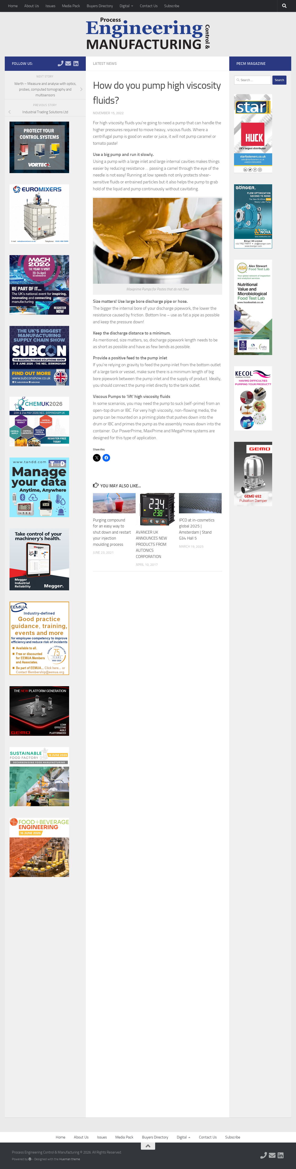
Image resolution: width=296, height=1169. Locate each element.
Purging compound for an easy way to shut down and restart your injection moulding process (112, 532)
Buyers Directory (100, 6)
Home (13, 6)
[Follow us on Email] (68, 63)
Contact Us (149, 6)
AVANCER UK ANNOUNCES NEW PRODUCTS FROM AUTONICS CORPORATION (151, 544)
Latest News (105, 63)
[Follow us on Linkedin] (76, 63)
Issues (50, 6)
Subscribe (171, 6)
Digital (125, 6)
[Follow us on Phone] (60, 63)
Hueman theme (69, 1159)
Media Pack (71, 6)
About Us (31, 6)
